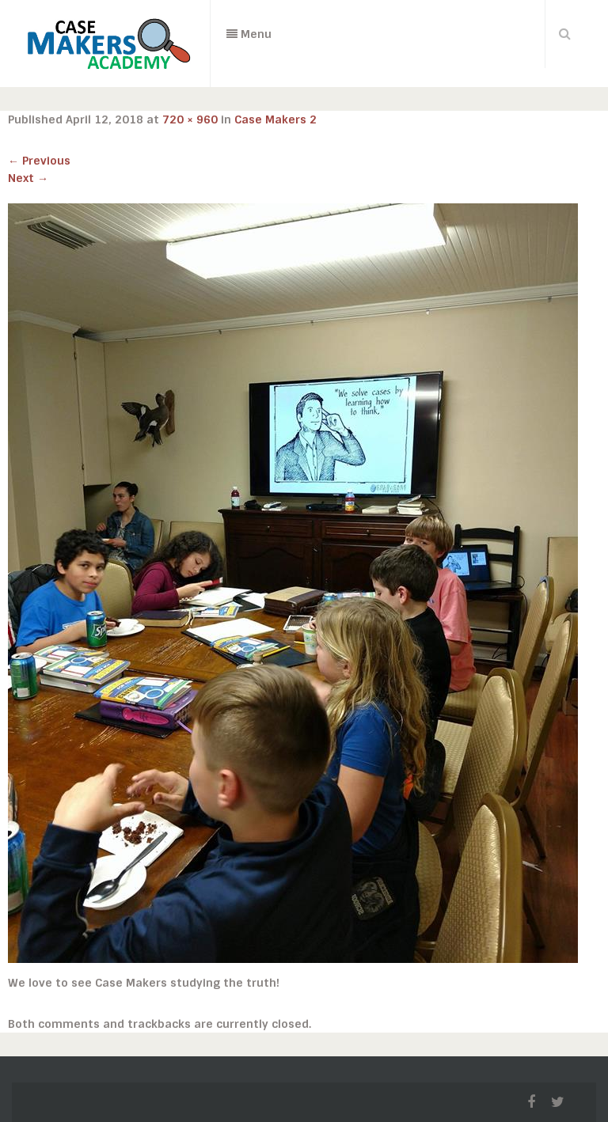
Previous (39, 161)
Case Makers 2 (275, 119)
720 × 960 (190, 119)
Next (28, 178)
